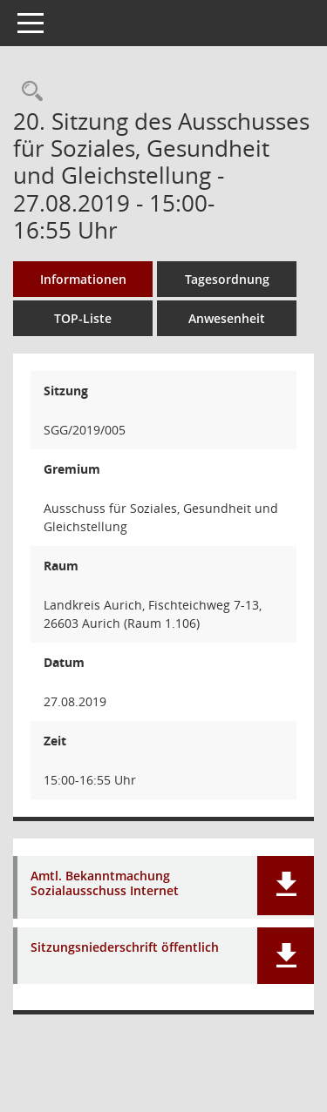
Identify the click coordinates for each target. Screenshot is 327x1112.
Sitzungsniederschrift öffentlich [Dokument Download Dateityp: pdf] (125, 947)
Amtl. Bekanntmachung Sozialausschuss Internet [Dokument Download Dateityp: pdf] (105, 884)
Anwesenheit (226, 318)
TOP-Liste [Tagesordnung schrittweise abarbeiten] (83, 318)
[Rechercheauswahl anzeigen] (28, 92)
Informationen (83, 279)
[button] (285, 885)
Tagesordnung (227, 279)
